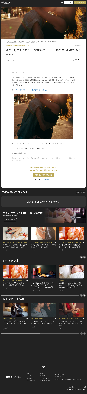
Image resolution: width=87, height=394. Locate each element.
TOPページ (28, 373)
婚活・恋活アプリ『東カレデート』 (61, 376)
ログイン (68, 2)
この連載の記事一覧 (9, 219)
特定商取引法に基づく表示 (45, 380)
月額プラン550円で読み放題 (43, 175)
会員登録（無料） (79, 2)
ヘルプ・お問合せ (29, 375)
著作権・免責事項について (45, 378)
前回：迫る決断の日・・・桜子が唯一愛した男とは (31, 90)
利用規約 (41, 373)
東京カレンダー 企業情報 (30, 380)
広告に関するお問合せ (30, 378)
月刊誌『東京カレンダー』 (59, 374)
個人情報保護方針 (43, 375)
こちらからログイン (46, 179)
